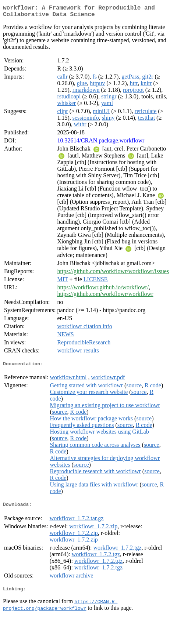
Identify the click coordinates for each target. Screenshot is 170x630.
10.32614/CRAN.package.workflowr (100, 143)
